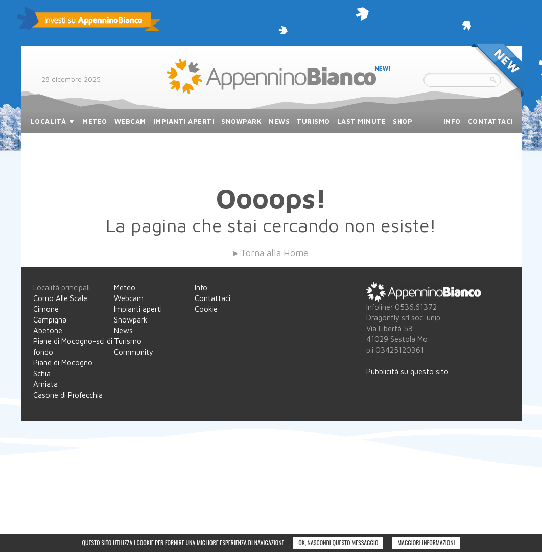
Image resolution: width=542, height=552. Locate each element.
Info (201, 287)
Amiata (45, 384)
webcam (130, 121)
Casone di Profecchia (68, 394)
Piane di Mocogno (62, 362)
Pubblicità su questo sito (407, 371)
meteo (94, 121)
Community (133, 352)
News (123, 330)
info (452, 121)
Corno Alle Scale (60, 298)
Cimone (46, 309)
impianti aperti (184, 121)
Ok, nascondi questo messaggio (338, 542)
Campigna (49, 319)
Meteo (124, 287)
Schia (42, 373)
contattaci (490, 121)
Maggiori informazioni (426, 542)
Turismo (128, 341)
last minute (361, 121)
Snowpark (130, 319)
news (279, 121)
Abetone (47, 330)
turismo (313, 121)
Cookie (206, 309)
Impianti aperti (138, 309)
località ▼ (53, 121)
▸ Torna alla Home (271, 252)
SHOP (402, 121)
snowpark (241, 121)
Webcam (129, 298)
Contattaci (212, 298)
